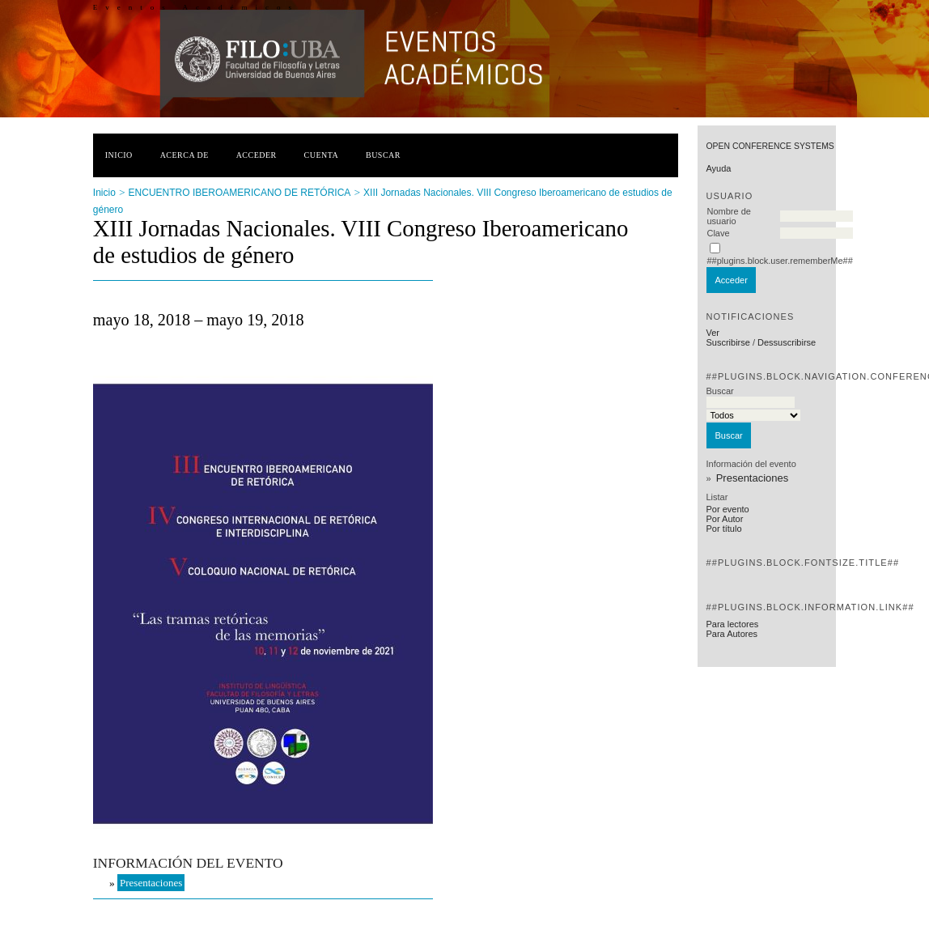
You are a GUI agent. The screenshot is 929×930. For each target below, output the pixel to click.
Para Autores (731, 634)
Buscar (383, 155)
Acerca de (184, 155)
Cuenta (321, 155)
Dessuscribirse (786, 342)
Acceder (256, 155)
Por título (723, 528)
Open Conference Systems (770, 146)
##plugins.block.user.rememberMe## (779, 260)
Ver (712, 333)
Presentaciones (752, 478)
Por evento (727, 509)
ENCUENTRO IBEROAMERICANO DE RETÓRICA (240, 192)
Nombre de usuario (728, 216)
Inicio (119, 155)
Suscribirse (727, 342)
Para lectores (732, 624)
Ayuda (718, 168)
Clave (717, 233)
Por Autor (724, 519)
